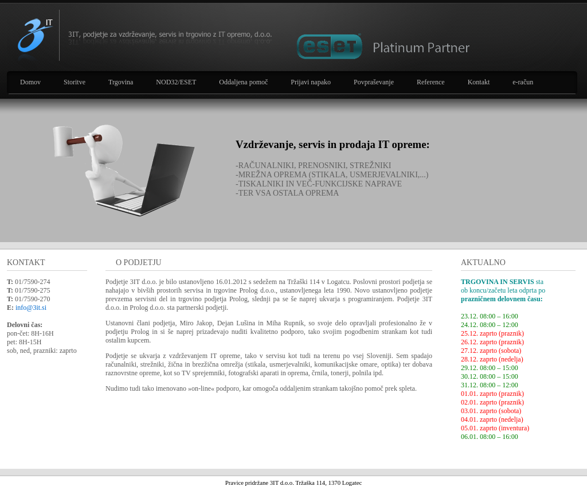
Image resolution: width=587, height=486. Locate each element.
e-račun (522, 82)
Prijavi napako (311, 82)
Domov (30, 82)
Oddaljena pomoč (243, 82)
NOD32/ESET (176, 82)
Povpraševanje (374, 82)
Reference (431, 82)
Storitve (74, 82)
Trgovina (120, 82)
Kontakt (479, 82)
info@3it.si (30, 308)
